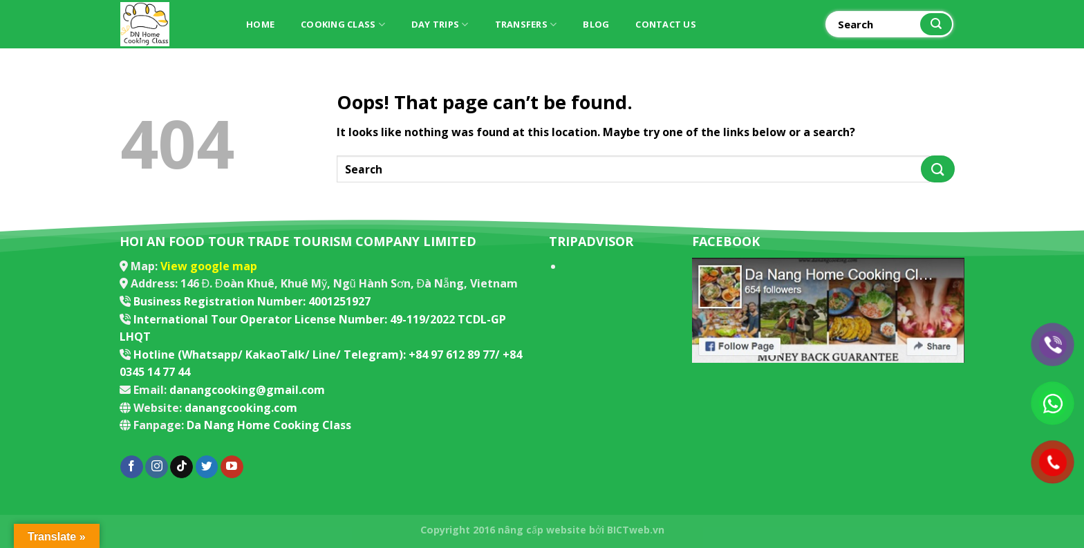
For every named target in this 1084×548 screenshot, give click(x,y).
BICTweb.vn (635, 529)
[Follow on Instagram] (156, 467)
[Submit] (936, 24)
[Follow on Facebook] (131, 467)
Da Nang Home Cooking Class (269, 425)
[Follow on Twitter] (207, 467)
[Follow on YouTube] (232, 467)
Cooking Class (343, 24)
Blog (596, 24)
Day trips (440, 24)
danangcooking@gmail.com (247, 389)
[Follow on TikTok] (181, 467)
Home (260, 24)
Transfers (526, 24)
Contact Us (665, 24)
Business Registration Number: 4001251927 (252, 301)
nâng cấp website (542, 529)
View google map (208, 266)
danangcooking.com (241, 407)
